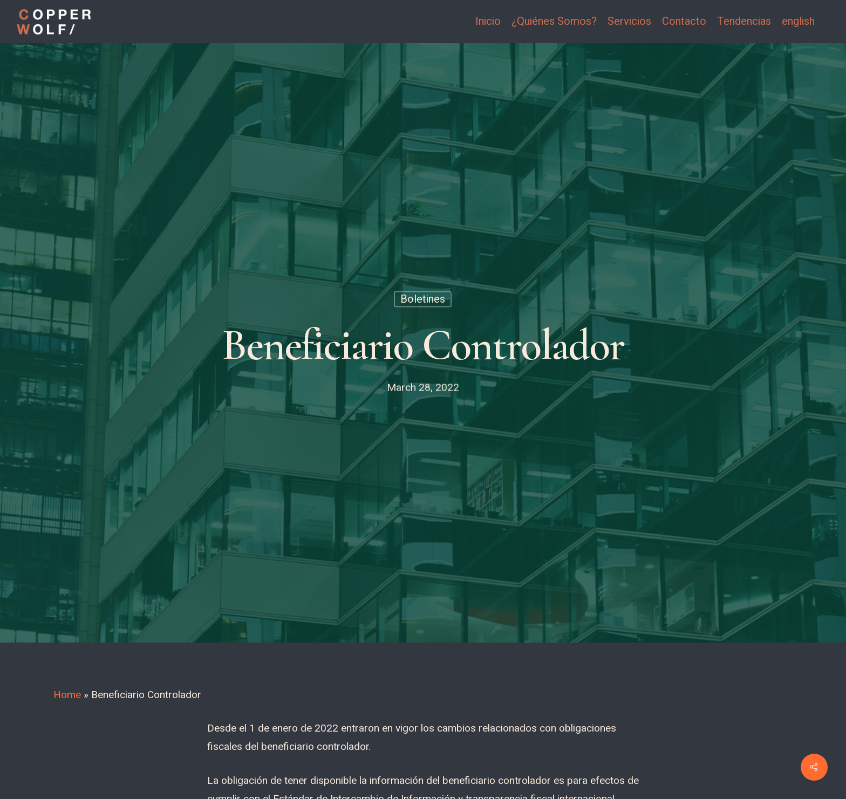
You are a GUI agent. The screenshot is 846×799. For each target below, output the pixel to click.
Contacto (684, 22)
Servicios (629, 22)
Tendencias (744, 22)
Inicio (488, 22)
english (798, 22)
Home (67, 694)
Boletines (422, 299)
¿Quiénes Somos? (554, 22)
